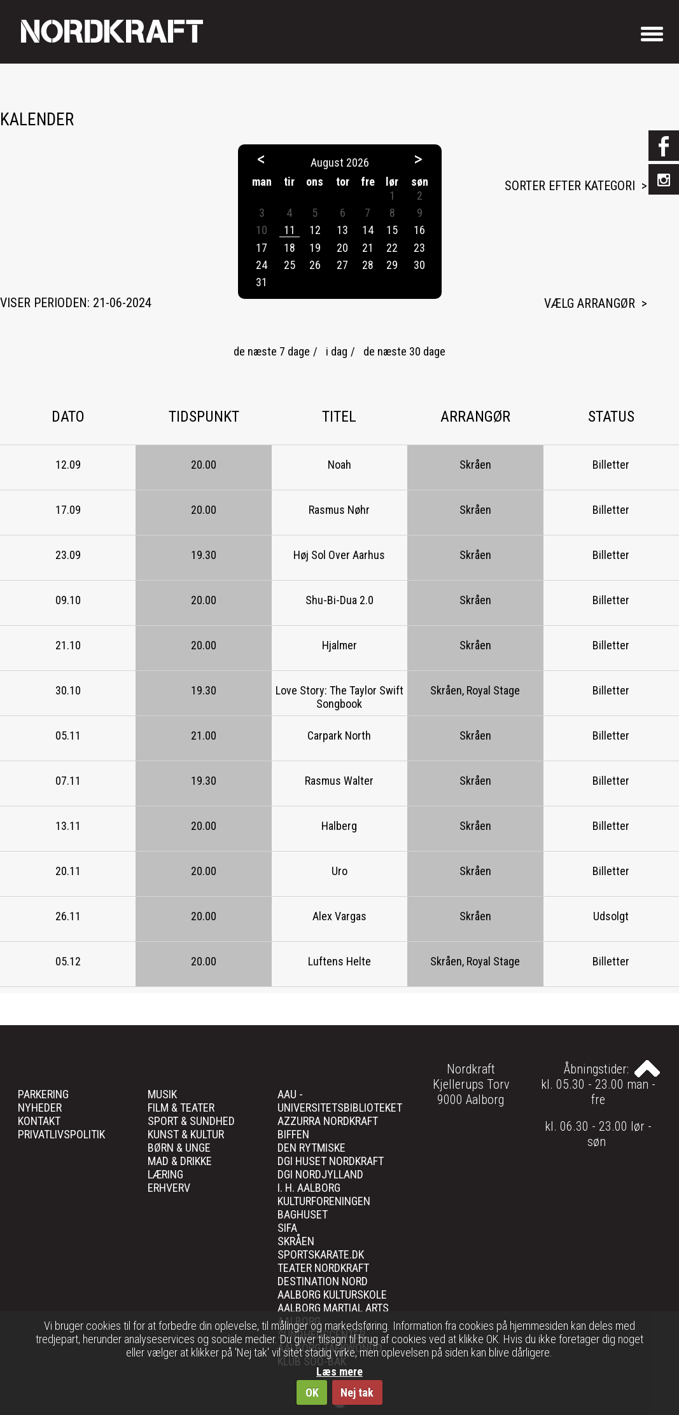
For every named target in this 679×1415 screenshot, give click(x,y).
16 (419, 230)
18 (289, 247)
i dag (336, 351)
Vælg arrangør (589, 303)
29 (392, 265)
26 (315, 265)
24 (261, 265)
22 (392, 247)
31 (261, 282)
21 (368, 247)
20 (342, 247)
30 (419, 265)
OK (312, 1392)
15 (392, 230)
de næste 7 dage (272, 351)
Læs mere (339, 1371)
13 (342, 230)
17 (261, 247)
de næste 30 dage (404, 351)
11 (289, 230)
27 (342, 265)
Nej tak (357, 1392)
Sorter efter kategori (570, 185)
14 (368, 230)
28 (368, 265)
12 (315, 230)
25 (289, 265)
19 (315, 247)
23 (419, 247)
